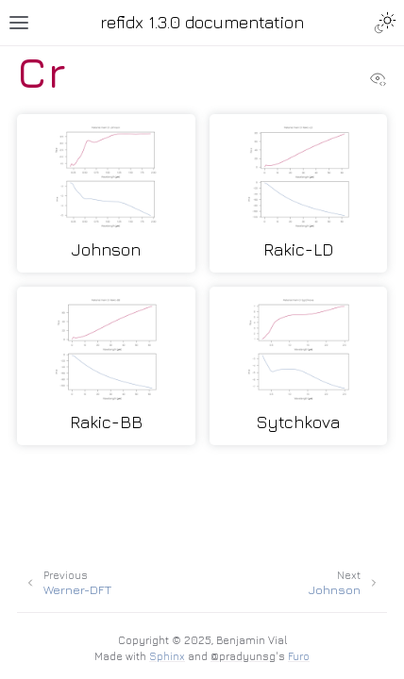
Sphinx (167, 656)
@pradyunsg (243, 656)
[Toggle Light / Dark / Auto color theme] (385, 22)
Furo (299, 656)
